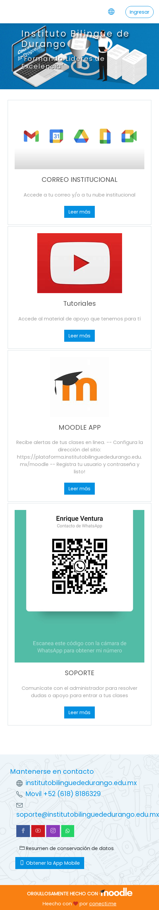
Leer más (79, 212)
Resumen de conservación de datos (67, 848)
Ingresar (139, 12)
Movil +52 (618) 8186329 (63, 793)
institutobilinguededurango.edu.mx (81, 782)
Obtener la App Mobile (50, 863)
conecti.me (102, 903)
